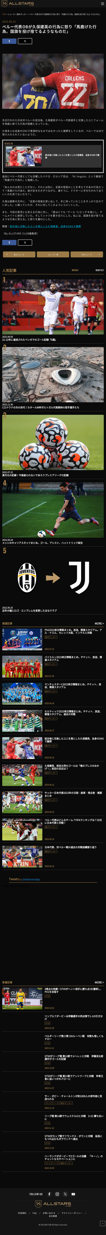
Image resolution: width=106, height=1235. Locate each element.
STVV (47, 996)
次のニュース (87, 254)
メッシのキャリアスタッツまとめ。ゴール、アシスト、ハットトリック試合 (42, 543)
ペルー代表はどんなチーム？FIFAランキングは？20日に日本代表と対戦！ (73, 821)
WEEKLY (75, 270)
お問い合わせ (49, 1213)
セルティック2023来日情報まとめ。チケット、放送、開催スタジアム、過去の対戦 (73, 712)
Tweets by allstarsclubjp (15, 886)
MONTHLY (100, 270)
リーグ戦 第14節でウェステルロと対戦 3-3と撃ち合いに (74, 1117)
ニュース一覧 (53, 254)
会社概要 (53, 1215)
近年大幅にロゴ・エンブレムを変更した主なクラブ (29, 610)
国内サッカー (51, 637)
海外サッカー (66, 1103)
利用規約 (22, 1213)
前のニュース (19, 254)
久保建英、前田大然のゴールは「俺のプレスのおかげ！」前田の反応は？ (72, 767)
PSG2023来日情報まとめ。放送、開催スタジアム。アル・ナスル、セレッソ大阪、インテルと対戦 (73, 631)
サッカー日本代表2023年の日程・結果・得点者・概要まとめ (73, 794)
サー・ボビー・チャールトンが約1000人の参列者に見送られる (73, 1097)
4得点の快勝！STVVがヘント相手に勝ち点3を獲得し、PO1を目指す (74, 990)
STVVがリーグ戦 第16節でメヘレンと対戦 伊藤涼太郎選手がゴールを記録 (74, 1057)
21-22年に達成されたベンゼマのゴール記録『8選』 (29, 339)
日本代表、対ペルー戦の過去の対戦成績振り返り (71, 847)
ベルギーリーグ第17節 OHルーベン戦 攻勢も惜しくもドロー (74, 1037)
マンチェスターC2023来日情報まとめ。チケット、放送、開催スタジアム (73, 685)
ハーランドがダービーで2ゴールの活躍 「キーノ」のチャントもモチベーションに (74, 1157)
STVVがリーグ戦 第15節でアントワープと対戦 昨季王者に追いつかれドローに (74, 1077)
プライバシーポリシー (71, 1213)
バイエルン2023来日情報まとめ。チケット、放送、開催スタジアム (73, 658)
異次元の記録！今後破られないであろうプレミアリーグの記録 (35, 475)
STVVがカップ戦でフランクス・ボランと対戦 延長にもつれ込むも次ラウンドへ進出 (73, 1137)
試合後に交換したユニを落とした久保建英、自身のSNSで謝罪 (45, 226)
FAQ (35, 1213)
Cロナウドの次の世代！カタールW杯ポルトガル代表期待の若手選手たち (40, 407)
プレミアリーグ (52, 1103)
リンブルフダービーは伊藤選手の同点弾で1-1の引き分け (74, 1017)
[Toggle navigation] (103, 3)
